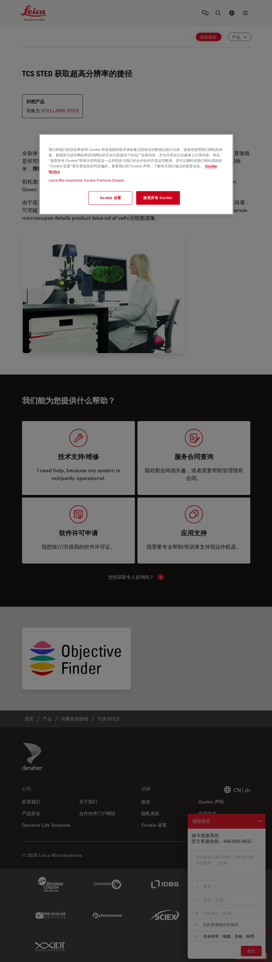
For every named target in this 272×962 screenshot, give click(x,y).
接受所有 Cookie (157, 198)
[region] (136, 174)
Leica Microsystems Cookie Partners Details (86, 180)
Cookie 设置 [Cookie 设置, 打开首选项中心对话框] (110, 198)
